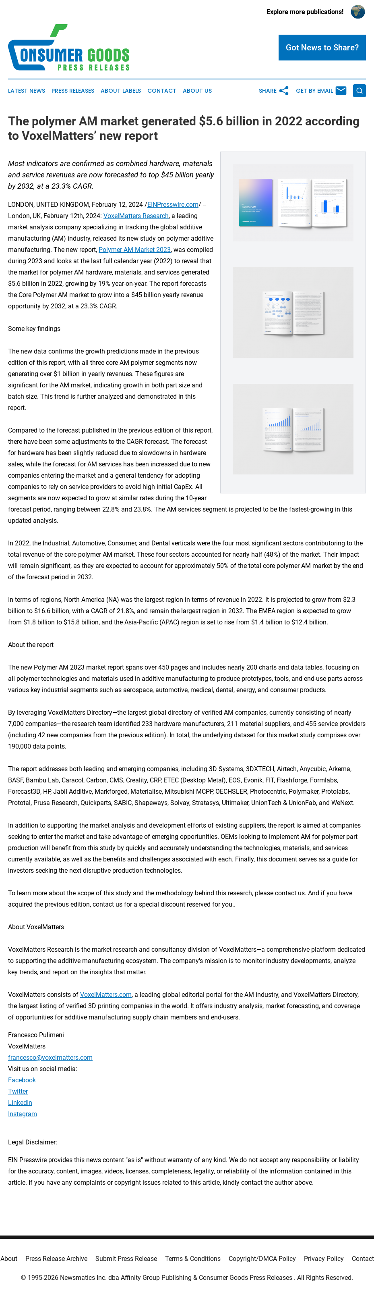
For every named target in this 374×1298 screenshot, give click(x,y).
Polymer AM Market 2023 (135, 250)
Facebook (22, 1080)
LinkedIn (20, 1103)
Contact (161, 90)
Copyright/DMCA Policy (262, 1259)
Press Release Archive (56, 1259)
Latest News (26, 90)
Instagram (22, 1114)
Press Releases (73, 90)
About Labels (121, 90)
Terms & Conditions (193, 1259)
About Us (197, 90)
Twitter (18, 1091)
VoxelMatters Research (136, 216)
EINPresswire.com (172, 204)
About (8, 1259)
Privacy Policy (324, 1259)
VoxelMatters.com (106, 994)
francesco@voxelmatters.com (50, 1057)
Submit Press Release (126, 1259)
